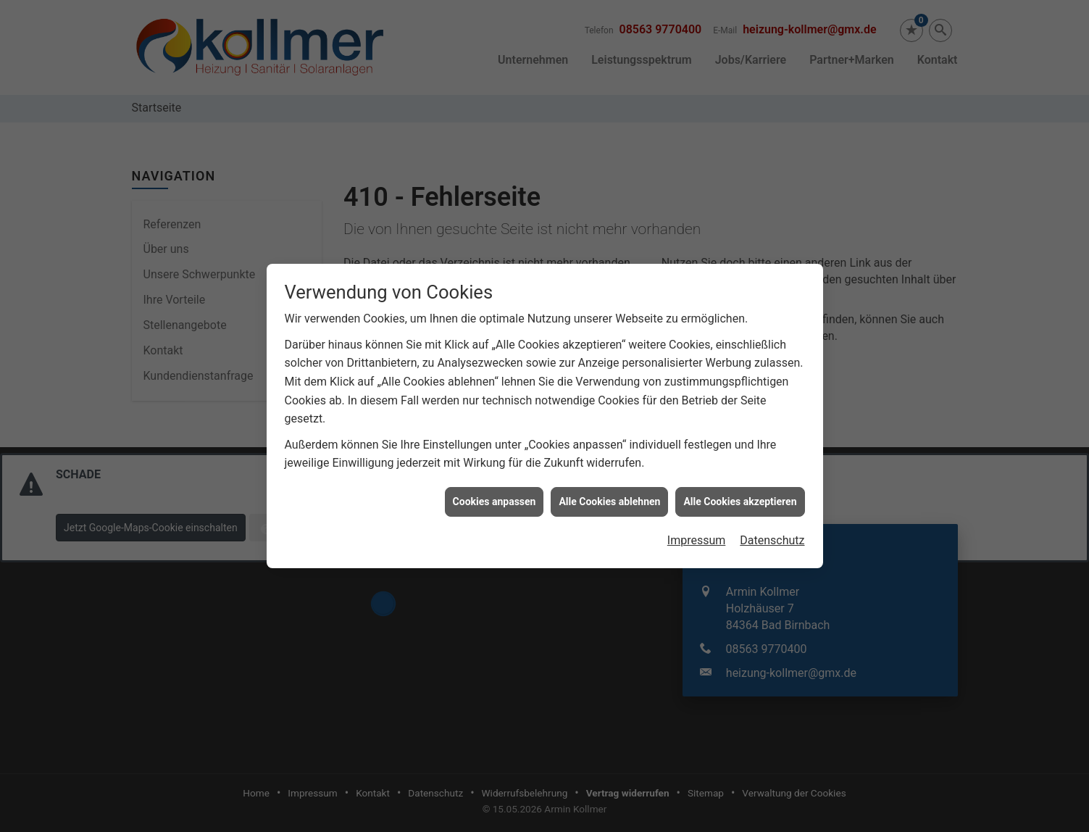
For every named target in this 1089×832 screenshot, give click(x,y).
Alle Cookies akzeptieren (739, 497)
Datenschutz (772, 537)
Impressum (696, 537)
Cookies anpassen (494, 497)
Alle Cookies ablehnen (609, 497)
